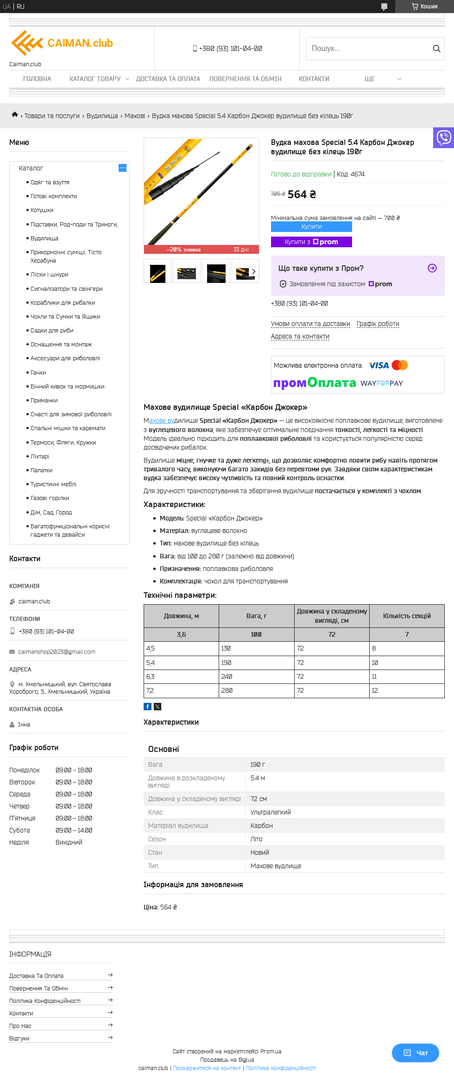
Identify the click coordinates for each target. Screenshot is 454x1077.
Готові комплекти (54, 196)
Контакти (314, 78)
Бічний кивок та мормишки (67, 386)
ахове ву (161, 420)
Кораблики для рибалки (63, 302)
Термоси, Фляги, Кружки (63, 442)
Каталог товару (94, 78)
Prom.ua (271, 1051)
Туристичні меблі (53, 484)
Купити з (311, 242)
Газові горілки (50, 498)
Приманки (44, 400)
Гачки (38, 372)
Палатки (41, 470)
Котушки (42, 210)
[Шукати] (437, 48)
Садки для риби (52, 330)
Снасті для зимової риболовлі (71, 414)
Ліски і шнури (49, 274)
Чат (415, 1053)
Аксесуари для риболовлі (65, 358)
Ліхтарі (40, 456)
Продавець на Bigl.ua (227, 1060)
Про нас (20, 1025)
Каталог (31, 168)
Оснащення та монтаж (61, 344)
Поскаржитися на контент (207, 1068)
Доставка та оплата (168, 78)
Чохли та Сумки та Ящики (65, 316)
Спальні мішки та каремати (68, 428)
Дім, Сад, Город (51, 512)
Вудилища (102, 115)
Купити (312, 226)
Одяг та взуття (50, 182)
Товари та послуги (52, 115)
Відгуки (19, 1038)
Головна (37, 78)
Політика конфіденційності (45, 1000)
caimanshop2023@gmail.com (56, 651)
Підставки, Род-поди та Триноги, (74, 224)
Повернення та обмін (245, 78)
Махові (135, 115)
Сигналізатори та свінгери (66, 288)
